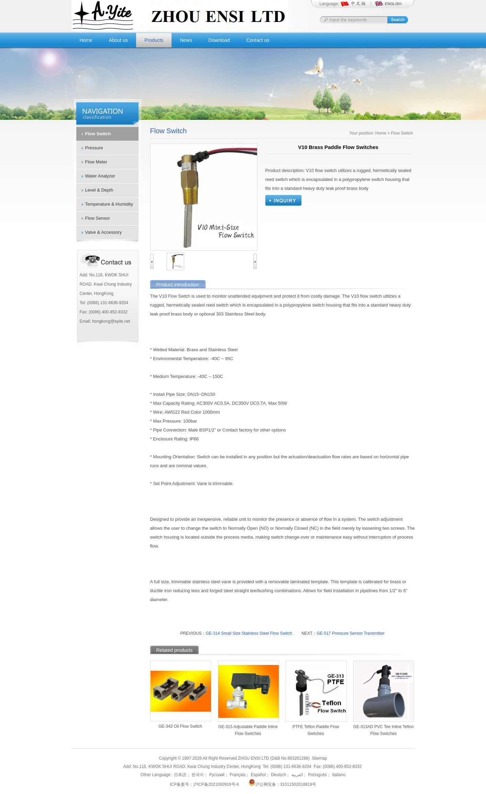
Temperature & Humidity (109, 204)
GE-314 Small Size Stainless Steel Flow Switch (249, 633)
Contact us (257, 40)
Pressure (94, 147)
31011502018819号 (298, 784)
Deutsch (278, 774)
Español (258, 774)
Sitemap (319, 758)
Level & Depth (99, 190)
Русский (216, 774)
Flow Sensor (97, 218)
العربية (296, 774)
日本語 (180, 774)
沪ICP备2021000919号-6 (216, 784)
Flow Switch (98, 133)
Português (317, 774)
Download (219, 40)
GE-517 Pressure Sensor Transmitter (350, 633)
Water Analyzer (100, 176)
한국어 (197, 774)
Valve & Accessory (103, 232)
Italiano (338, 774)
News (186, 40)
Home (86, 40)
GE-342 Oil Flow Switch (180, 726)
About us (118, 40)
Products (153, 40)
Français (237, 774)
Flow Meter (96, 161)
